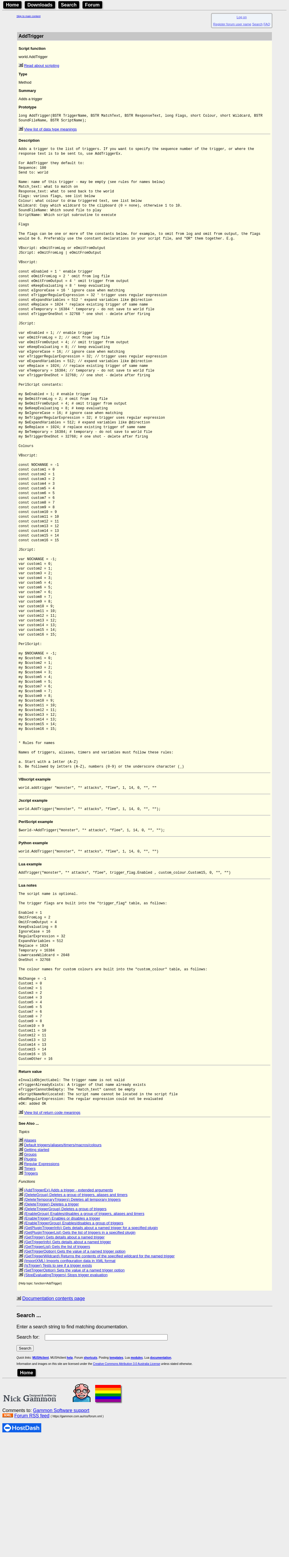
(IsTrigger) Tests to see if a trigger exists (58, 1384)
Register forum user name (232, 24)
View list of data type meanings (50, 130)
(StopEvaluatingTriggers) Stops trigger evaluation (66, 1393)
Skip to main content (28, 16)
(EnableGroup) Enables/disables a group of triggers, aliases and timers (84, 1332)
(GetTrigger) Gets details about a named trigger (64, 1356)
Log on (242, 17)
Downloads (39, 4)
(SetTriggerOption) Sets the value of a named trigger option (74, 1389)
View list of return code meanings (52, 1231)
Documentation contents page (53, 1417)
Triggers (31, 1292)
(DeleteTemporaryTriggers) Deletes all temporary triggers (72, 1318)
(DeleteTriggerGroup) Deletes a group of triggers (65, 1327)
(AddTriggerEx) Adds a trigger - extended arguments (68, 1309)
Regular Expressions (42, 1282)
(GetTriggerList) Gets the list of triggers (57, 1365)
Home (12, 4)
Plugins (30, 1278)
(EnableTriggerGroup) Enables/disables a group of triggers (73, 1342)
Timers (29, 1287)
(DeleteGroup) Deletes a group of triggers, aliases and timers (76, 1313)
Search (69, 4)
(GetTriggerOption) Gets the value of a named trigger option (74, 1370)
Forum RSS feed (31, 1534)
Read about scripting (41, 65)
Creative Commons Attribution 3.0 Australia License (126, 1482)
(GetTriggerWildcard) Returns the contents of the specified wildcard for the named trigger (99, 1375)
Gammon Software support (61, 1529)
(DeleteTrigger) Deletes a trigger (51, 1323)
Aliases (30, 1259)
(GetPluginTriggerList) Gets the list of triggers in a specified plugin (80, 1351)
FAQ (267, 24)
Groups (30, 1273)
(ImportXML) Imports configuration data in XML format (69, 1379)
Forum (92, 4)
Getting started (36, 1268)
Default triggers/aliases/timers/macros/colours (63, 1263)
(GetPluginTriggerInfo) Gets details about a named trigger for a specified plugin (91, 1346)
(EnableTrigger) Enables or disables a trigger (62, 1337)
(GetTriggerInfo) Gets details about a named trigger (67, 1360)
